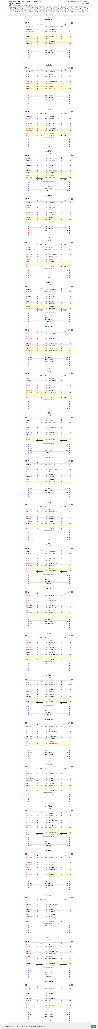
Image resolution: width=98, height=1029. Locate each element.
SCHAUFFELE (30, 31)
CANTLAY (30, 41)
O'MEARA (29, 607)
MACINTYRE (53, 29)
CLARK (29, 78)
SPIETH (29, 86)
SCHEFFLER (30, 26)
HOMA (28, 76)
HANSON (52, 301)
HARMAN (29, 79)
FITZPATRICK (53, 38)
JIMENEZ (54, 343)
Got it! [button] (93, 1026)
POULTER (52, 133)
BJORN (52, 259)
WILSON (53, 392)
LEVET (52, 474)
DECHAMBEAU (30, 29)
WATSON (29, 170)
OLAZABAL (54, 425)
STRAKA (52, 43)
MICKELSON (29, 177)
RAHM (52, 36)
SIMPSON (29, 165)
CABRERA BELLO (54, 209)
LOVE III (29, 467)
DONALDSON (53, 254)
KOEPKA (29, 121)
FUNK (28, 479)
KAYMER (53, 217)
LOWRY (52, 86)
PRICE (52, 521)
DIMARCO (29, 429)
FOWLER (29, 83)
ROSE (52, 34)
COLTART (53, 570)
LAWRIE (52, 303)
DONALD (52, 291)
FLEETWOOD (53, 81)
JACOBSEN (29, 642)
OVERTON (29, 345)
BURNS (28, 38)
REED (29, 207)
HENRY (28, 427)
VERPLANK (30, 439)
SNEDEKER (30, 210)
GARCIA (53, 177)
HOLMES (29, 395)
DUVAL (29, 516)
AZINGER (29, 526)
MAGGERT (29, 565)
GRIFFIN (29, 36)
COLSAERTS (53, 308)
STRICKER (29, 306)
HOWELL (52, 434)
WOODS (29, 175)
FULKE (52, 518)
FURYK (28, 303)
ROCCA (53, 607)
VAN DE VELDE (53, 563)
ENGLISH (29, 34)
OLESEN (53, 170)
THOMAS (29, 43)
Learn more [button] (44, 1026)
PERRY (29, 387)
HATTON (53, 31)
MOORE (29, 219)
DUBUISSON (53, 256)
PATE (28, 570)
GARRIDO (53, 610)
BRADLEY (30, 261)
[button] (89, 1)
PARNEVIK (53, 526)
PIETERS (53, 219)
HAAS (28, 640)
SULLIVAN (53, 212)
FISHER (52, 345)
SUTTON (29, 523)
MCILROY (53, 26)
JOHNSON (29, 118)
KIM (29, 380)
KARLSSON (53, 378)
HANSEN (52, 390)
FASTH (52, 516)
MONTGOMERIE (54, 432)
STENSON (53, 251)
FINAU (29, 172)
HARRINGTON (54, 352)
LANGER (53, 513)
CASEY (52, 118)
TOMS (29, 425)
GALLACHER (54, 264)
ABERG (52, 41)
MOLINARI (54, 298)
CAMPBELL (29, 434)
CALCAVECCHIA (30, 521)
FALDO (52, 614)
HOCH (29, 518)
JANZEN (29, 614)
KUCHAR (29, 249)
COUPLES (29, 612)
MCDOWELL (53, 252)
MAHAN (29, 392)
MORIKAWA (30, 81)
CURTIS (28, 385)
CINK (29, 348)
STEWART (29, 563)
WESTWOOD (53, 128)
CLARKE (53, 437)
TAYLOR (29, 432)
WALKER (29, 214)
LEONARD (29, 558)
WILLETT (53, 210)
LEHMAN (29, 568)
